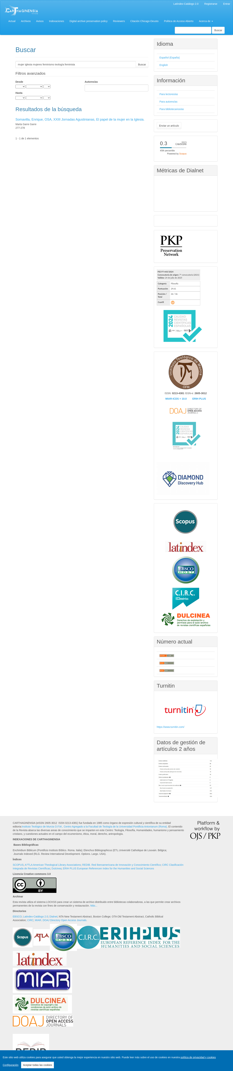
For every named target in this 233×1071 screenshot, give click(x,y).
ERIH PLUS (199, 398)
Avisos (40, 21)
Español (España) (169, 57)
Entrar (226, 3)
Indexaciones (56, 21)
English (163, 65)
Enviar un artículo (169, 125)
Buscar (218, 30)
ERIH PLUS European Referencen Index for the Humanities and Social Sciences (108, 868)
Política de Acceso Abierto (178, 21)
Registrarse (210, 3)
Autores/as (91, 81)
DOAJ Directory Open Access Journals (64, 920)
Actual (11, 21)
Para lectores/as (168, 94)
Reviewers (119, 21)
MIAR (38, 920)
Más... (93, 905)
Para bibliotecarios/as (171, 109)
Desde (19, 81)
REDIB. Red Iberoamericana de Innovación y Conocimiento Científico (121, 864)
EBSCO (17, 916)
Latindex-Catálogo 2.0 (35, 916)
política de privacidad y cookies (198, 1057)
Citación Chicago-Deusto (144, 21)
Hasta (18, 92)
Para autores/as (168, 101)
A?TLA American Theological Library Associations (53, 864)
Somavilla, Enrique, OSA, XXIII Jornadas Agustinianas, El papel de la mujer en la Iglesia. (79, 119)
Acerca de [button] (206, 21)
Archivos (26, 21)
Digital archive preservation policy (89, 21)
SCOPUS (18, 864)
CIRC (30, 920)
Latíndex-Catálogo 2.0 (186, 3)
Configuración (10, 1065)
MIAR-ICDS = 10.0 (176, 398)
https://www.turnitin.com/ (170, 726)
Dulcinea (56, 868)
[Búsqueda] (193, 30)
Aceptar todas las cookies (37, 1065)
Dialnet (54, 916)
